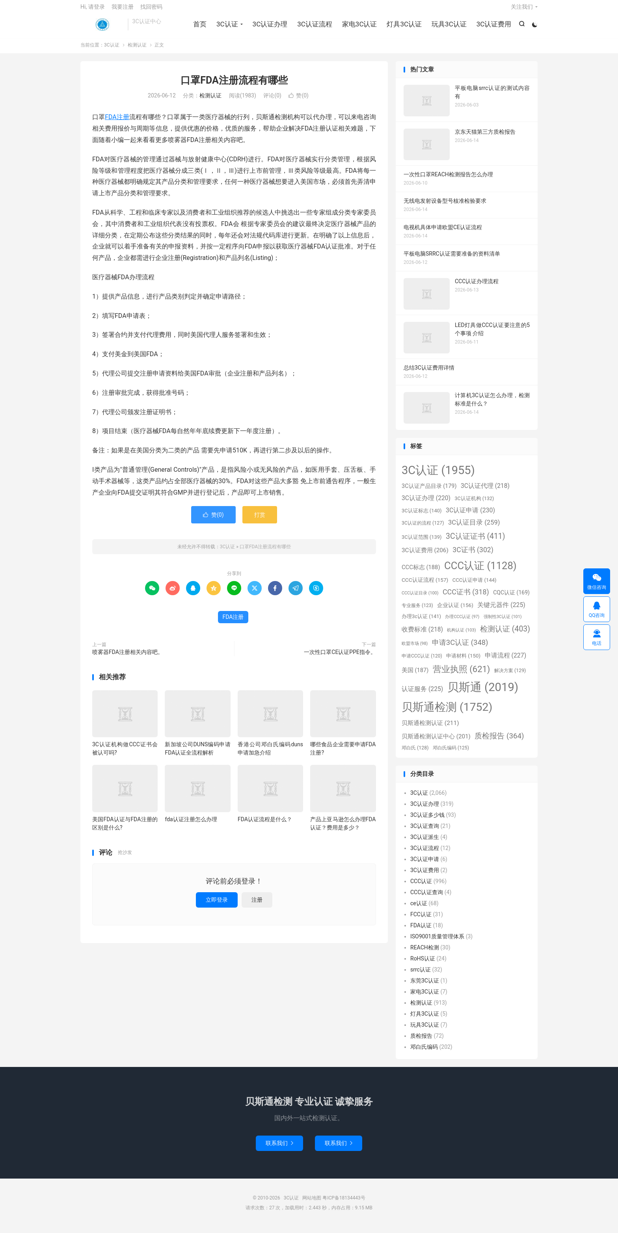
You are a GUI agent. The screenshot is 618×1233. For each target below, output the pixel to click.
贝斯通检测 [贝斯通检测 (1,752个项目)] (447, 712)
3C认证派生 (424, 843)
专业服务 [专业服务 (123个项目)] (417, 611)
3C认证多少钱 (427, 821)
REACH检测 (424, 954)
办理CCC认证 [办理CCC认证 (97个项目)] (462, 622)
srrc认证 (420, 976)
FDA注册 (117, 123)
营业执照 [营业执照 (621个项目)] (461, 675)
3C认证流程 (313, 28)
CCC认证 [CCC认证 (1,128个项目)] (480, 571)
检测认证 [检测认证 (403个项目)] (505, 634)
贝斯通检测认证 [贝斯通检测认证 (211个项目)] (430, 728)
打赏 (259, 520)
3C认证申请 (424, 865)
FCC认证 (421, 920)
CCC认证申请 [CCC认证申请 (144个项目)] (474, 586)
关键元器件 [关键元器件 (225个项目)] (501, 611)
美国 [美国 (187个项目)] (415, 676)
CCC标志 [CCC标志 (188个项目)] (421, 573)
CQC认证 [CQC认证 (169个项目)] (511, 598)
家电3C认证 (358, 28)
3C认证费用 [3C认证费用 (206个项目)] (425, 556)
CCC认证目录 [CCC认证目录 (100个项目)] (420, 599)
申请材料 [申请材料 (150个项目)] (463, 662)
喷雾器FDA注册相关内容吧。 (127, 658)
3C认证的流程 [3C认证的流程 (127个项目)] (423, 529)
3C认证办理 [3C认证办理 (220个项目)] (426, 504)
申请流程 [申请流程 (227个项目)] (506, 661)
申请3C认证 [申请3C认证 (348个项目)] (460, 648)
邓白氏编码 (424, 1053)
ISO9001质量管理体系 (437, 943)
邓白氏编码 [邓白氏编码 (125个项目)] (451, 754)
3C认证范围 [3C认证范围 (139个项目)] (422, 543)
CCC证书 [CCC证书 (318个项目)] (466, 598)
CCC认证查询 (426, 898)
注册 (256, 905)
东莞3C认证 (424, 987)
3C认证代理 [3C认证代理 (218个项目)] (485, 492)
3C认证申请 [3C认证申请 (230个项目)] (470, 516)
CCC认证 (421, 887)
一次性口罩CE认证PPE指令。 (340, 658)
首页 (199, 28)
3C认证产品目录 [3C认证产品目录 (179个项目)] (429, 492)
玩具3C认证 (448, 28)
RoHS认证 (422, 965)
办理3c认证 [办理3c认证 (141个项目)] (421, 622)
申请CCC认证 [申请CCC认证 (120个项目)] (422, 662)
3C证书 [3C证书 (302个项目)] (472, 556)
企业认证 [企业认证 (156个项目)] (455, 611)
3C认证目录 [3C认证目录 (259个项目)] (474, 528)
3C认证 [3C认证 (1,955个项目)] (438, 476)
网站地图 (311, 1204)
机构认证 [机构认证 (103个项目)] (461, 636)
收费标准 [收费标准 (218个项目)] (422, 635)
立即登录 (217, 905)
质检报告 (421, 1042)
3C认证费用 (492, 28)
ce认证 (418, 909)
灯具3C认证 (403, 28)
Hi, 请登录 (92, 10)
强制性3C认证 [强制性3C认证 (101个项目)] (503, 622)
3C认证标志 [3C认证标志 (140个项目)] (422, 516)
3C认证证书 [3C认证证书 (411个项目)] (475, 542)
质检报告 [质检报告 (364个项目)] (499, 742)
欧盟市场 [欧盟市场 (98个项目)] (415, 649)
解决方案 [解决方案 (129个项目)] (510, 676)
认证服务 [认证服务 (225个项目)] (422, 695)
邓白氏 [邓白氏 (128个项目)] (415, 754)
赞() (299, 102)
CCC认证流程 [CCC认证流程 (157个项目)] (425, 586)
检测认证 (137, 51)
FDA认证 (421, 931)
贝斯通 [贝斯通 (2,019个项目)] (482, 693)
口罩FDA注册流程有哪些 (234, 86)
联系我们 (279, 1149)
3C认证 (102, 28)
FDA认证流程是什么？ (265, 825)
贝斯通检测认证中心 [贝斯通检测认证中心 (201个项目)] (436, 742)
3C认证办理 (269, 28)
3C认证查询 (424, 832)
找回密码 (151, 10)
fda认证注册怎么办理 (191, 825)
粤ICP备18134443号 (343, 1204)
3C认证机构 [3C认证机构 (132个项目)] (474, 504)
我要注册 (123, 10)
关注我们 (522, 10)
